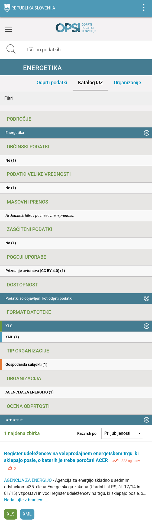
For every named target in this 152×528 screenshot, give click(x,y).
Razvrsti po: (87, 433)
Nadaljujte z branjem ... (26, 499)
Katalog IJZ (90, 82)
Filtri (8, 98)
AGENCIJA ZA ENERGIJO (28, 480)
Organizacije (127, 82)
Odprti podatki (52, 82)
